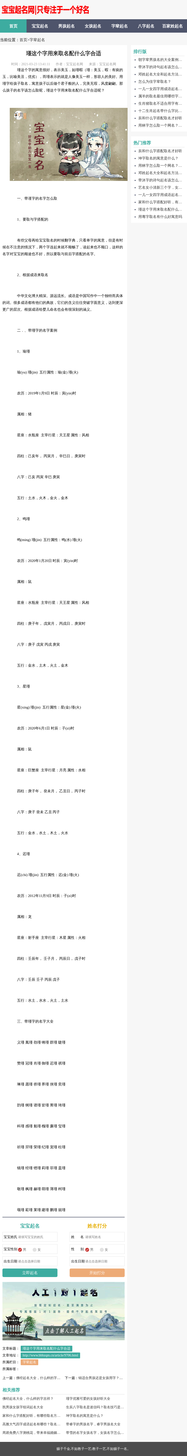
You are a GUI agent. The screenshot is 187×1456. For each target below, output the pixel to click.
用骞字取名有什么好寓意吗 (160, 217)
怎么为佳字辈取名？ (154, 82)
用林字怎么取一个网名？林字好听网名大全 (161, 125)
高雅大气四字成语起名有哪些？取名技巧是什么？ (31, 1424)
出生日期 (10, 1261)
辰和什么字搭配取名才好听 (160, 118)
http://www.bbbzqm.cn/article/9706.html (50, 1355)
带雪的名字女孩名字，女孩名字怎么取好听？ (95, 1433)
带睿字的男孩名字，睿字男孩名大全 (93, 1424)
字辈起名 (119, 26)
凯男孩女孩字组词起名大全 (22, 1407)
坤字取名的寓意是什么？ (84, 1416)
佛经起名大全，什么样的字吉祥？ (41, 1378)
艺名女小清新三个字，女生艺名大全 (161, 187)
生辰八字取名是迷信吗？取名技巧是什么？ (95, 1407)
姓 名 (77, 1237)
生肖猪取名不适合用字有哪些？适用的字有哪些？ (161, 103)
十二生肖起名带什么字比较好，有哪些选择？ (161, 111)
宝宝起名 (40, 26)
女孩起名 (93, 26)
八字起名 (146, 26)
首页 (13, 26)
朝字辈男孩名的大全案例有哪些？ (161, 60)
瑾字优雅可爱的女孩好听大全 (88, 1398)
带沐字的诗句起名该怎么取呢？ (161, 67)
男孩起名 (66, 26)
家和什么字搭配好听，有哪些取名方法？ (31, 1416)
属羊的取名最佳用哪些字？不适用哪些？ (161, 96)
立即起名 (30, 1273)
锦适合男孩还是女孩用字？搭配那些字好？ (110, 1378)
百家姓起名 (172, 26)
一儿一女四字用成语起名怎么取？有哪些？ (161, 89)
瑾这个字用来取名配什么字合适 (63, 53)
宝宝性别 (10, 1249)
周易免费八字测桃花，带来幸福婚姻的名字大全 (31, 1433)
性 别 (77, 1249)
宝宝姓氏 (10, 1237)
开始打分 (97, 1273)
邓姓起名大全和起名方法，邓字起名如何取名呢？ (161, 74)
